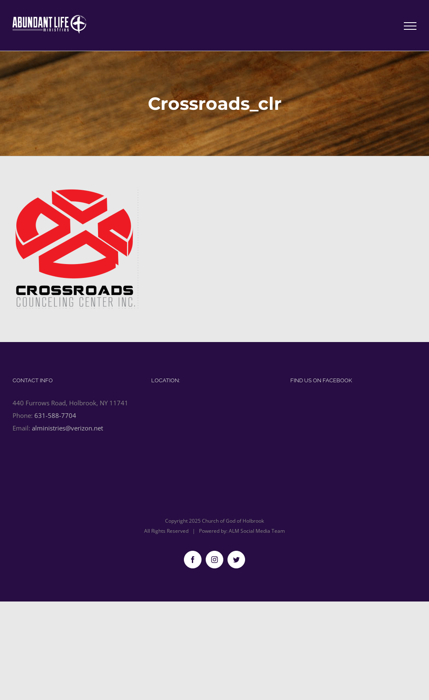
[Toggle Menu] (410, 26)
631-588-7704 (55, 415)
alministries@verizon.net (67, 428)
